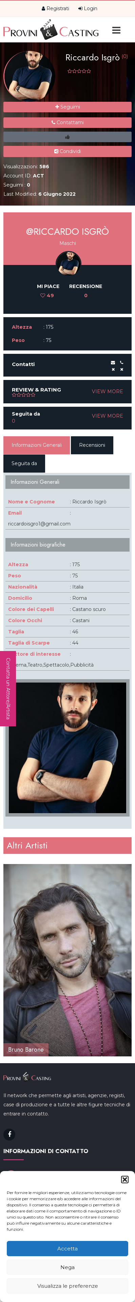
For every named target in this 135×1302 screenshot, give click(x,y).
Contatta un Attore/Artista (8, 689)
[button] (124, 1179)
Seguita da (24, 463)
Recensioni (92, 445)
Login (87, 8)
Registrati (55, 8)
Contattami (68, 122)
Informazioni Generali (37, 445)
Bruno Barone (26, 1049)
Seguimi (67, 107)
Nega (67, 1267)
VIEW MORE (107, 391)
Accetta (67, 1248)
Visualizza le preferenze (67, 1286)
